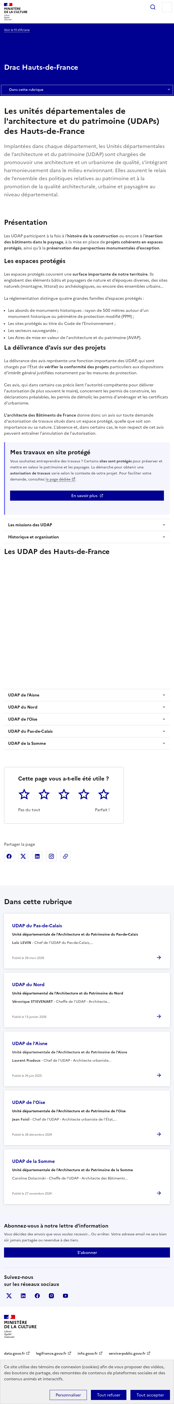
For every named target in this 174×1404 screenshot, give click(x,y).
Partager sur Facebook (9, 856)
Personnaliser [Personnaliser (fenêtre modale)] (68, 1395)
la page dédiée (58, 479)
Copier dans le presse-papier (65, 856)
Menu (167, 7)
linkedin (23, 1296)
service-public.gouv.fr (127, 1353)
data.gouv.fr (14, 1353)
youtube (65, 1296)
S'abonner (87, 1252)
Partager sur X (23, 856)
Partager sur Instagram (51, 856)
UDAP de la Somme (27, 743)
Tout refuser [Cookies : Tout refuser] (108, 1395)
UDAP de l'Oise (22, 719)
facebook (37, 1296)
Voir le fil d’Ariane (17, 30)
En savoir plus (84, 496)
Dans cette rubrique (87, 90)
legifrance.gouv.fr (51, 1353)
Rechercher (153, 7)
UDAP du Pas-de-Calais (30, 731)
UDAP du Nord (23, 707)
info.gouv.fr (88, 1353)
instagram (51, 1296)
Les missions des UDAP (30, 525)
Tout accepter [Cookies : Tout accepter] (150, 1395)
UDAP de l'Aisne (23, 695)
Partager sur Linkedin (37, 856)
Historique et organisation (33, 537)
